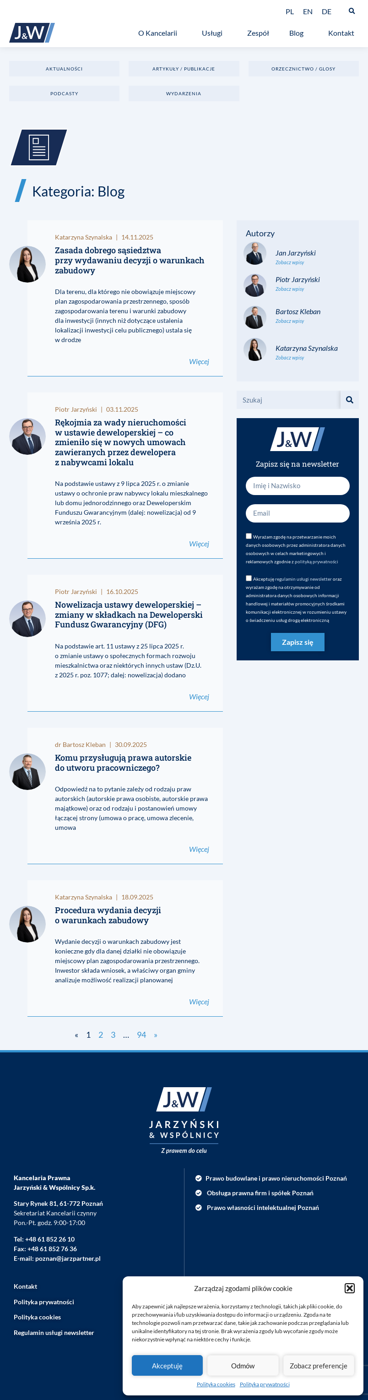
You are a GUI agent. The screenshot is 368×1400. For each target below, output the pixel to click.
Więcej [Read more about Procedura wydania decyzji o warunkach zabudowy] (199, 1001)
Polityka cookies (216, 1384)
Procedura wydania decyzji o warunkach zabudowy (108, 915)
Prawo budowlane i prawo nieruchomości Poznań (276, 1178)
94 (141, 1035)
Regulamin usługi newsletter (54, 1332)
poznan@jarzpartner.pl (68, 1258)
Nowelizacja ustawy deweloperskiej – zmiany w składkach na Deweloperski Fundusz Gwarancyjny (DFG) (129, 614)
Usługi (214, 33)
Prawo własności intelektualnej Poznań (263, 1207)
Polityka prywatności (265, 1384)
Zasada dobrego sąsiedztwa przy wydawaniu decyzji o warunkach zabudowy (130, 260)
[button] (349, 1288)
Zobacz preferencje (318, 1366)
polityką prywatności (316, 561)
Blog (298, 33)
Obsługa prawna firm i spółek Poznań (260, 1193)
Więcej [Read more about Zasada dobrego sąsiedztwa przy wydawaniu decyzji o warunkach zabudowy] (199, 361)
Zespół (258, 32)
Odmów (242, 1366)
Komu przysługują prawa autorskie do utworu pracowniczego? (123, 762)
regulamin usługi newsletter (303, 579)
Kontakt (343, 33)
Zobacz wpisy (290, 262)
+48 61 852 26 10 (50, 1239)
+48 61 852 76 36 (52, 1249)
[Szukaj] (350, 400)
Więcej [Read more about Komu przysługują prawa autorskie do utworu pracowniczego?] (199, 848)
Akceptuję (167, 1366)
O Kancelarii (160, 33)
